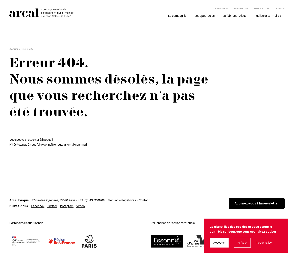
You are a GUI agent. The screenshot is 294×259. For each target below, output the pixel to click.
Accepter (219, 242)
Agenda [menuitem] (280, 8)
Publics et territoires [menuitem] (267, 15)
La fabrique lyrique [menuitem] (235, 15)
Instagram (67, 206)
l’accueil (47, 139)
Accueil (13, 49)
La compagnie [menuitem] (177, 15)
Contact (144, 200)
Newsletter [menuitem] (261, 8)
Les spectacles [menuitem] (204, 15)
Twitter (52, 206)
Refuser (242, 242)
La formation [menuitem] (220, 8)
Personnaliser (264, 242)
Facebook (37, 206)
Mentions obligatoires (122, 200)
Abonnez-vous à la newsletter (257, 203)
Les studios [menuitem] (241, 8)
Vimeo (80, 206)
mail (84, 144)
